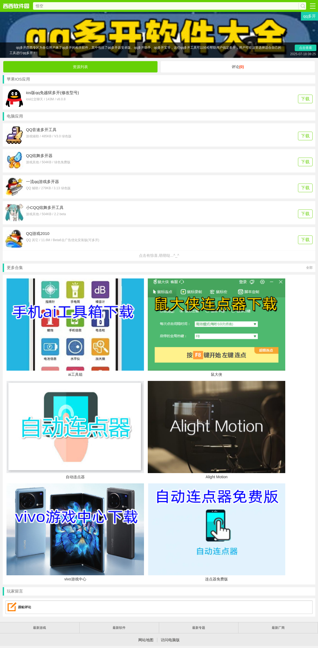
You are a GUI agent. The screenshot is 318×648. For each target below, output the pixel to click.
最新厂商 (278, 628)
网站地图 (145, 640)
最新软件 (119, 628)
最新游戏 (39, 628)
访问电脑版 (170, 640)
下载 (305, 99)
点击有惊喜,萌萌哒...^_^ (159, 255)
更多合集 (160, 267)
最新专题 (198, 628)
